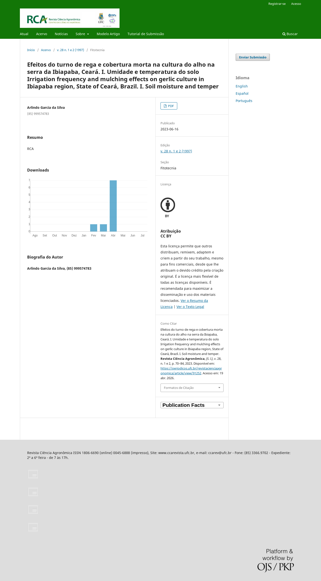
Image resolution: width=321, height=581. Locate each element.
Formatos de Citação (179, 387)
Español (242, 93)
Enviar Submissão (252, 57)
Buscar (290, 33)
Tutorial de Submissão (146, 33)
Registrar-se (277, 3)
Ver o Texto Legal (190, 306)
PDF (170, 106)
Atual (24, 33)
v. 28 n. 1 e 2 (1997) (70, 50)
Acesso (296, 3)
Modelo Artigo (108, 33)
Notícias (61, 33)
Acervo (41, 33)
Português (244, 100)
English (242, 86)
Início (31, 50)
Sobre (81, 33)
